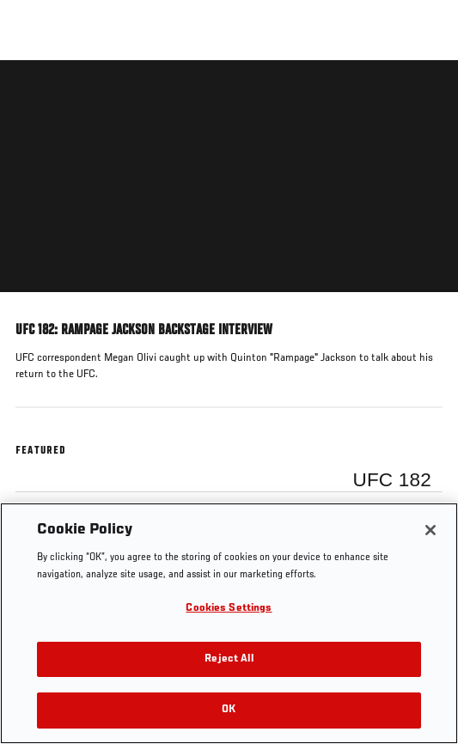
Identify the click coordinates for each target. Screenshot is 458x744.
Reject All (229, 659)
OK (228, 710)
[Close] (430, 530)
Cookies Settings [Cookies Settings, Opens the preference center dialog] (229, 608)
